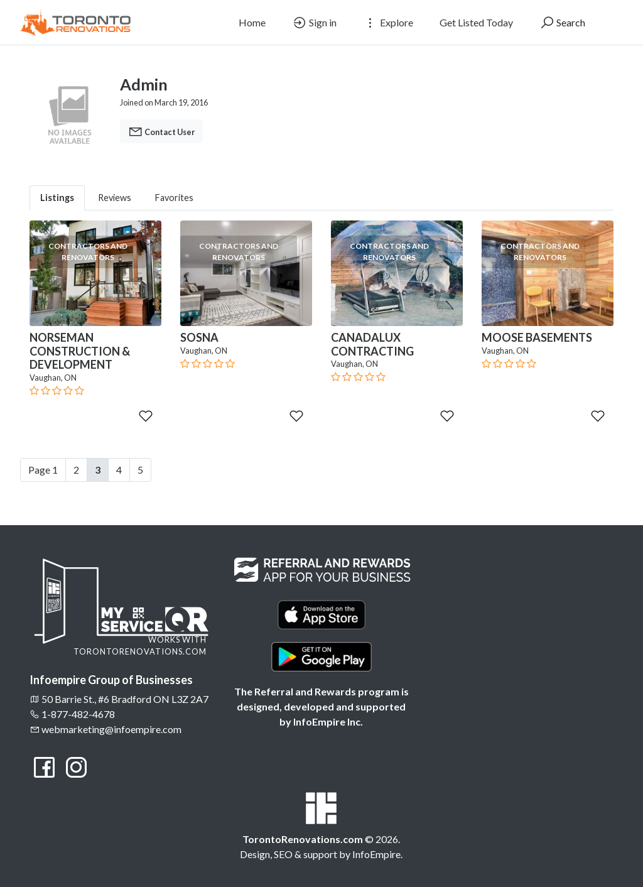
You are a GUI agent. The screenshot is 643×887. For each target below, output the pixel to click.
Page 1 (43, 470)
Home (252, 22)
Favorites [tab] (174, 197)
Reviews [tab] (114, 197)
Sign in (314, 22)
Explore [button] (388, 22)
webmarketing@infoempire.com (105, 729)
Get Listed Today (476, 22)
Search (562, 22)
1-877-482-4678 (72, 714)
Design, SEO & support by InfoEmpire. (321, 854)
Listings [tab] (57, 197)
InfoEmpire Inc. (328, 721)
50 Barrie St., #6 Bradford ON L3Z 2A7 (119, 699)
